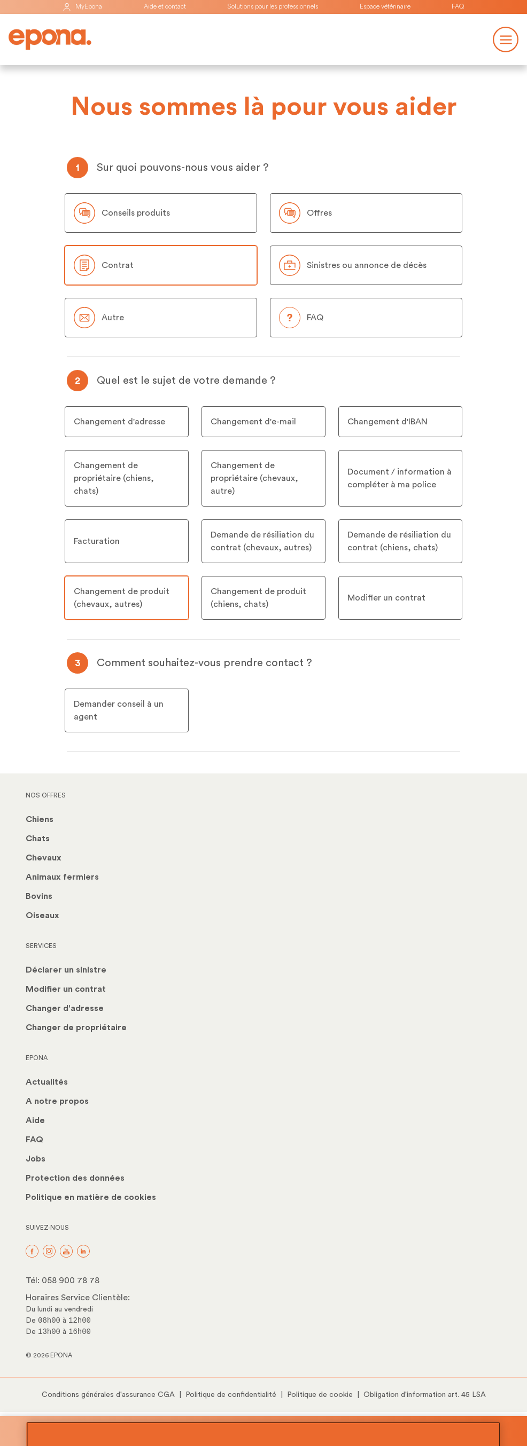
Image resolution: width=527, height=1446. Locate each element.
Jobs (35, 1159)
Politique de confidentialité (230, 1394)
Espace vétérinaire (385, 6)
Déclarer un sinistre (66, 970)
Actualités (47, 1082)
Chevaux (43, 858)
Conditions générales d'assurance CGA (108, 1394)
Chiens (39, 819)
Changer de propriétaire (76, 1027)
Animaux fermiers (62, 877)
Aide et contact (165, 6)
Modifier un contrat (66, 989)
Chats (38, 838)
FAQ (458, 6)
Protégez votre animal (263, 1431)
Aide (35, 1120)
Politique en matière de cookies (91, 1197)
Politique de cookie (320, 1394)
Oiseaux (42, 915)
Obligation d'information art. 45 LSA (424, 1394)
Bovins (39, 896)
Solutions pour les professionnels (272, 6)
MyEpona (82, 6)
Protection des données (75, 1178)
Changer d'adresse (65, 1008)
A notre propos (57, 1101)
